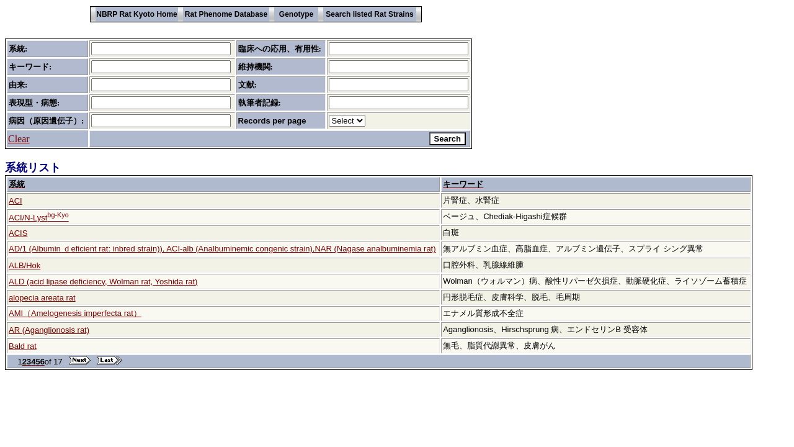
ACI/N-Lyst (39, 217)
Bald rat (23, 346)
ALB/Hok (24, 265)
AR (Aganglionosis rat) (49, 330)
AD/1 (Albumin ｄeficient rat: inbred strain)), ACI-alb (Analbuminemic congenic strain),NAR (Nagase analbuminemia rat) (222, 248)
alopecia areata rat (42, 297)
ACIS (18, 233)
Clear (19, 138)
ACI (15, 200)
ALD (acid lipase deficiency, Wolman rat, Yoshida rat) (103, 281)
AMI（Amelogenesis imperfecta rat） (75, 313)
